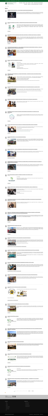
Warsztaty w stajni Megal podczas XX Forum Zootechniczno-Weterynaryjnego (22, 274)
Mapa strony (41, 414)
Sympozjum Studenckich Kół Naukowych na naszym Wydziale (19, 237)
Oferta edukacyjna (8, 406)
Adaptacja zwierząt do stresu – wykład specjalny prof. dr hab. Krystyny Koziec (22, 22)
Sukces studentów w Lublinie (13, 316)
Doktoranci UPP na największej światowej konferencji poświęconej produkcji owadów (24, 34)
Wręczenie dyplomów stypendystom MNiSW (16, 341)
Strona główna (6, 6)
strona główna (9, 31)
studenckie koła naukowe (24, 246)
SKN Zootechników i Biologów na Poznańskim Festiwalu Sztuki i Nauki (21, 262)
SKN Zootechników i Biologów (10, 246)
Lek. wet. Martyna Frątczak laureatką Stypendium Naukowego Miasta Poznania (22, 124)
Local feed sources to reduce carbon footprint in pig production (20, 174)
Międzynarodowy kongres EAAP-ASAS (14, 225)
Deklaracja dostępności (36, 414)
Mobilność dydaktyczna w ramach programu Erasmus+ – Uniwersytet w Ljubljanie (23, 378)
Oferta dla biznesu (8, 407)
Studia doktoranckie (27, 406)
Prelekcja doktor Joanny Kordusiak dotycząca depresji (18, 303)
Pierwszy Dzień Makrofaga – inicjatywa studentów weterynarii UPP (20, 10)
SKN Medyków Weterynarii (18, 246)
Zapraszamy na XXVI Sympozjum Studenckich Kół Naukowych (19, 366)
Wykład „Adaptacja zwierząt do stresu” (15, 60)
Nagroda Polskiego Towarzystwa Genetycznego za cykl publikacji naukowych (22, 99)
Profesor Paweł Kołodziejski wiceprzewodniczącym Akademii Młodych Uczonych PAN (24, 86)
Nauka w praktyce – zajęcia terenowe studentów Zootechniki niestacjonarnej (22, 149)
